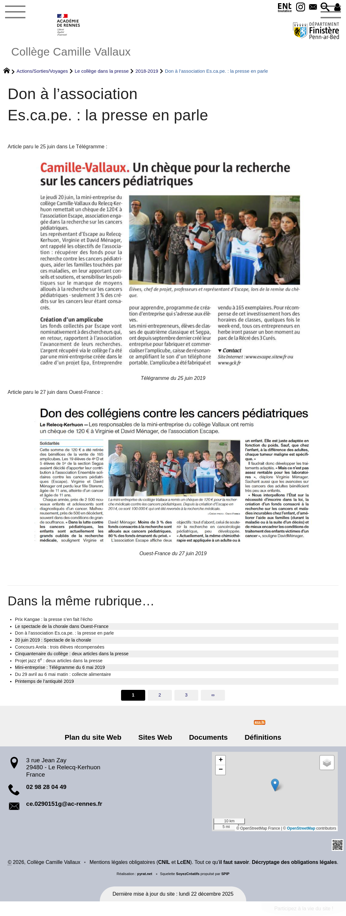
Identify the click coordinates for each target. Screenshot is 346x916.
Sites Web (156, 737)
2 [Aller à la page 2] (160, 694)
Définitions (262, 737)
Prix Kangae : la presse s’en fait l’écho (53, 619)
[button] (325, 7)
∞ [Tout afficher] (212, 694)
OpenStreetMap (301, 828)
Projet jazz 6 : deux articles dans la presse (59, 660)
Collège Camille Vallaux (71, 51)
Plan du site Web (93, 737)
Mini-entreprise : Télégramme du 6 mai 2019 (60, 667)
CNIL (164, 862)
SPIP (225, 874)
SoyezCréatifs (188, 874)
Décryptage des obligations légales (294, 862)
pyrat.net (144, 874)
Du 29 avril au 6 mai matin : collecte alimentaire (63, 674)
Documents (208, 737)
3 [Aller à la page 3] (186, 694)
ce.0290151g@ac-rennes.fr (64, 803)
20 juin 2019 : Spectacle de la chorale (53, 640)
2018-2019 (146, 71)
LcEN (183, 862)
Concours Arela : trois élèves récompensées (60, 647)
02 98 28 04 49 (46, 787)
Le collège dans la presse (102, 71)
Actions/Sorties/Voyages (42, 71)
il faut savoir (234, 862)
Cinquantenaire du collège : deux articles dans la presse (72, 653)
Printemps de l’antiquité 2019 (44, 681)
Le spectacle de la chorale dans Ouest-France (61, 626)
